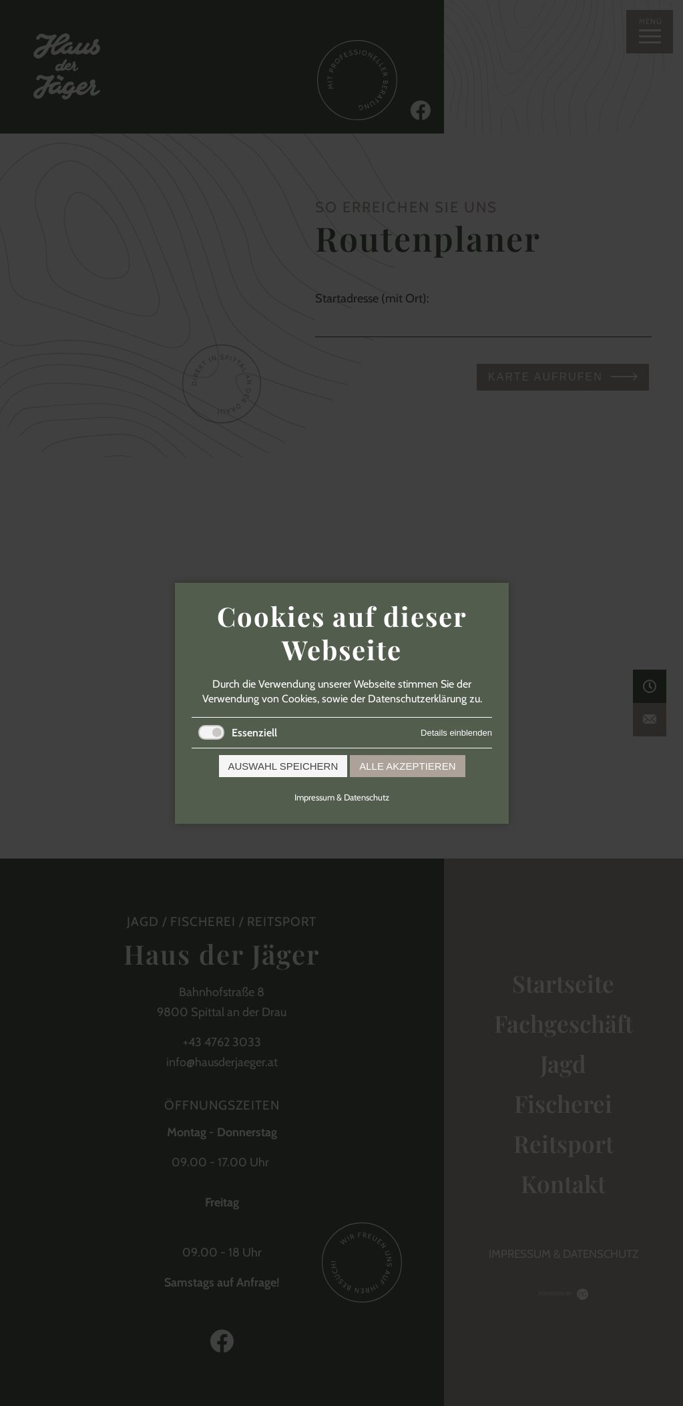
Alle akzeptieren (407, 765)
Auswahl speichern (283, 765)
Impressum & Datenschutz (341, 796)
